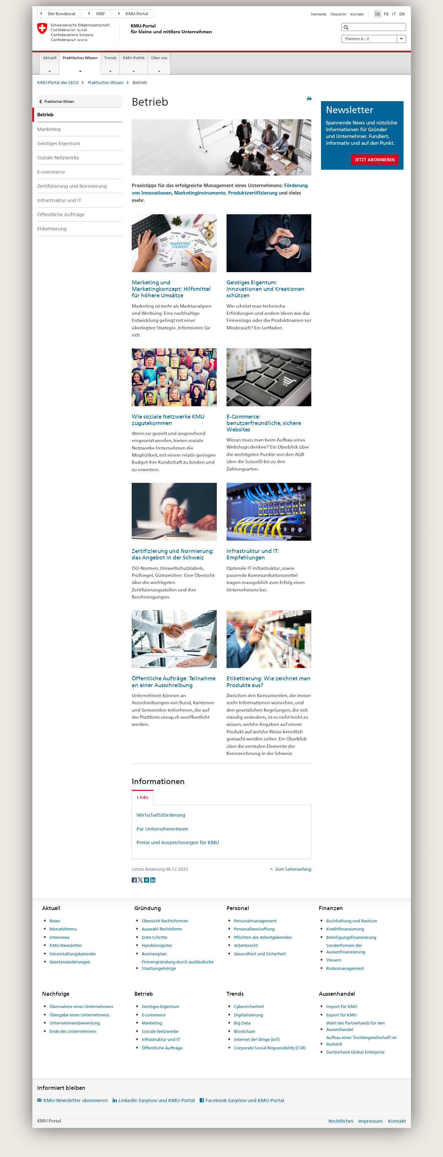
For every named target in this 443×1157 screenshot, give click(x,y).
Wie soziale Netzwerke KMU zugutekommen (168, 419)
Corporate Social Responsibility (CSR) (269, 1047)
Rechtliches (340, 1121)
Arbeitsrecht (246, 945)
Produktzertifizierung (252, 193)
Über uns (159, 57)
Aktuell (49, 57)
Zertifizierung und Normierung (72, 186)
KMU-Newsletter (66, 945)
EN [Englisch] (402, 13)
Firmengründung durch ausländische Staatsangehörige (178, 965)
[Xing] (147, 879)
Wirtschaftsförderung (161, 815)
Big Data (242, 1022)
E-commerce (51, 172)
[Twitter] (141, 879)
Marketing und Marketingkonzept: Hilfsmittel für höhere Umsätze (171, 289)
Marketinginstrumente (200, 193)
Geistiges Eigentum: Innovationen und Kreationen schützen (266, 289)
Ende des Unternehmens (73, 1031)
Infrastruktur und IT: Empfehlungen (253, 554)
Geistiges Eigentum (58, 143)
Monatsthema (63, 928)
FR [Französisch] (386, 13)
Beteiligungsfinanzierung (351, 937)
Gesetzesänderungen (70, 961)
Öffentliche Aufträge (60, 214)
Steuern (333, 959)
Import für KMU (341, 1006)
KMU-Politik (134, 57)
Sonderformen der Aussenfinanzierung (345, 948)
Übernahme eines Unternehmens (81, 1006)
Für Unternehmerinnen (162, 829)
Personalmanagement (255, 920)
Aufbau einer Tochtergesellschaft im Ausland (361, 1040)
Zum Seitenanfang (292, 869)
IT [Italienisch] (394, 13)
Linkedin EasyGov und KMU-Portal (156, 1100)
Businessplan (154, 953)
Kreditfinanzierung (345, 928)
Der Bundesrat (58, 13)
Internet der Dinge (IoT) (257, 1039)
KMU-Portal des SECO (58, 82)
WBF (97, 13)
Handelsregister (157, 945)
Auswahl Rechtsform (162, 928)
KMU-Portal (133, 13)
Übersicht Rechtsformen (165, 920)
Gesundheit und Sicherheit (260, 953)
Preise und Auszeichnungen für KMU (178, 842)
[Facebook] (135, 879)
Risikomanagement (345, 968)
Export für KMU (341, 1014)
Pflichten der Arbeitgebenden (263, 937)
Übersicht (338, 14)
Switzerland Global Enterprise (355, 1052)
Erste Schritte (154, 937)
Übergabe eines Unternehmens (79, 1014)
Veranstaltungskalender (73, 953)
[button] (346, 27)
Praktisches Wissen (82, 60)
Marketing (49, 129)
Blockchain (244, 1031)
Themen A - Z (374, 38)
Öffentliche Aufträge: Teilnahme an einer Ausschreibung (174, 681)
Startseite (318, 14)
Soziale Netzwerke (58, 157)
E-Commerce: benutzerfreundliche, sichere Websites (264, 423)
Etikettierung (52, 229)
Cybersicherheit (249, 1006)
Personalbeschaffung (254, 928)
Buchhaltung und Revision (351, 920)
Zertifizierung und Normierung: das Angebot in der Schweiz (173, 554)
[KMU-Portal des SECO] (129, 32)
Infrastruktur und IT (59, 200)
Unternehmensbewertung (75, 1022)
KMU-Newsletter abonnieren (75, 1100)
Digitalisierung (248, 1014)
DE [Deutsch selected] (377, 13)
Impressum (370, 1121)
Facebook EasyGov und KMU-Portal (244, 1100)
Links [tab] (142, 797)
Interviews (60, 937)
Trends (110, 57)
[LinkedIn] (152, 879)
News (55, 920)
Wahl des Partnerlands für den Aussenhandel (355, 1026)
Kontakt (357, 14)
